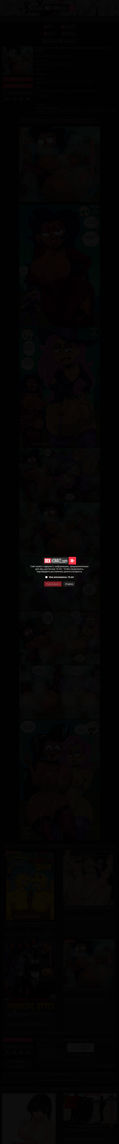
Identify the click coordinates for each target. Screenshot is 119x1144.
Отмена (69, 584)
